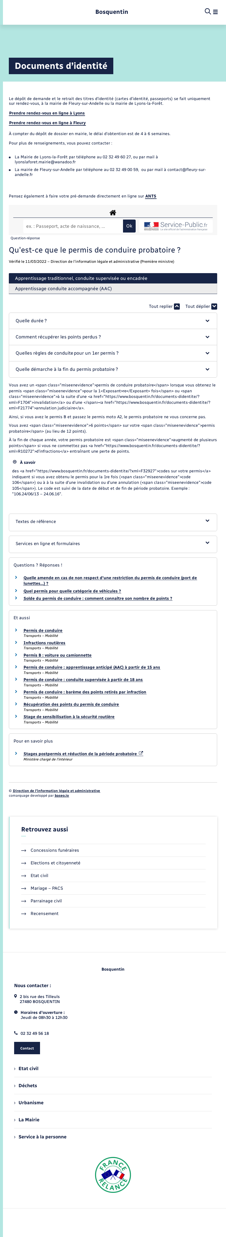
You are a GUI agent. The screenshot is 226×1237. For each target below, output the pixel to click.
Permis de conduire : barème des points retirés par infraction (85, 692)
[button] (113, 321)
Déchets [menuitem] (25, 1085)
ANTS (150, 196)
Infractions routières (44, 642)
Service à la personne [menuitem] (40, 1137)
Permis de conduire (43, 630)
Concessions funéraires (50, 850)
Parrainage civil (41, 901)
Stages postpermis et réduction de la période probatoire (83, 753)
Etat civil (34, 875)
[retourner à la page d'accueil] (111, 12)
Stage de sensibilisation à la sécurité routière (69, 716)
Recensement (40, 913)
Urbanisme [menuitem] (29, 1102)
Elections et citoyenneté (50, 863)
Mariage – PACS (42, 888)
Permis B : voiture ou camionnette (58, 655)
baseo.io (62, 795)
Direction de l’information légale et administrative (56, 791)
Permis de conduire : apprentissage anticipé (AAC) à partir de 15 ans (92, 667)
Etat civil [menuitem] (26, 1068)
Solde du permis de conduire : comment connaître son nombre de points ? (98, 598)
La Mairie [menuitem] (26, 1120)
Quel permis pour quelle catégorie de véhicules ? (72, 591)
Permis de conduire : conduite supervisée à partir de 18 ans (83, 679)
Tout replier (164, 306)
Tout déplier (201, 306)
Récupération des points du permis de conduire (71, 704)
